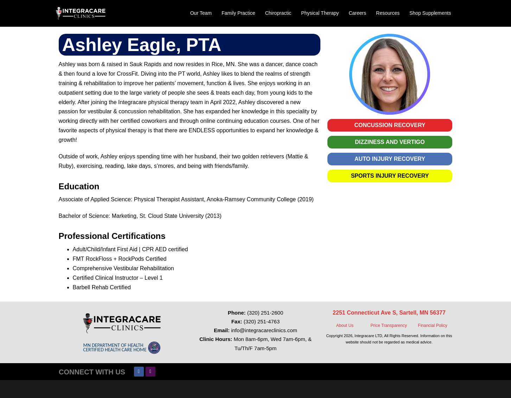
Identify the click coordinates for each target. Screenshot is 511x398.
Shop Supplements (430, 13)
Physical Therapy (320, 13)
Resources (388, 13)
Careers (357, 13)
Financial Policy (432, 325)
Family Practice (238, 13)
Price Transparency (389, 325)
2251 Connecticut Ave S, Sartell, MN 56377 (389, 313)
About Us (344, 325)
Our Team (201, 13)
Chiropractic (278, 13)
